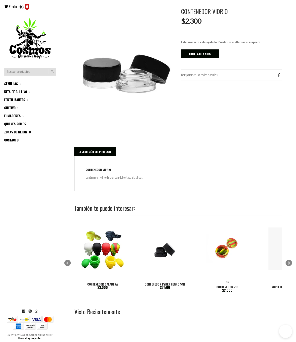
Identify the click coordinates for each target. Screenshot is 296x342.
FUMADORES (12, 116)
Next (289, 263)
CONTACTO (11, 140)
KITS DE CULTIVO (15, 91)
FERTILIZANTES (14, 99)
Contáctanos (200, 54)
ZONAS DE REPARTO (17, 132)
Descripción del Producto (95, 152)
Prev (67, 263)
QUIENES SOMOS (15, 124)
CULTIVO (9, 107)
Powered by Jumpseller (29, 338)
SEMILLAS (11, 83)
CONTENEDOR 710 (227, 287)
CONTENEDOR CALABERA (102, 284)
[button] (285, 331)
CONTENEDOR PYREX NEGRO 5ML (165, 284)
